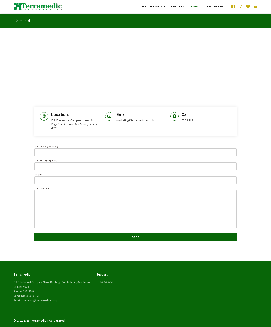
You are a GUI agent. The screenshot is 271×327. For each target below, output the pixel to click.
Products (177, 6)
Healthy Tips (215, 6)
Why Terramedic (153, 6)
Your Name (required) (135, 149)
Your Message (135, 208)
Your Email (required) (135, 163)
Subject (135, 177)
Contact (195, 6)
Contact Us (107, 281)
